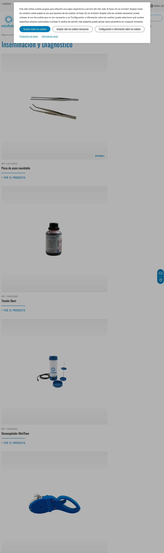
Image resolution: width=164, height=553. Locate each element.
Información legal (50, 36)
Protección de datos (28, 36)
